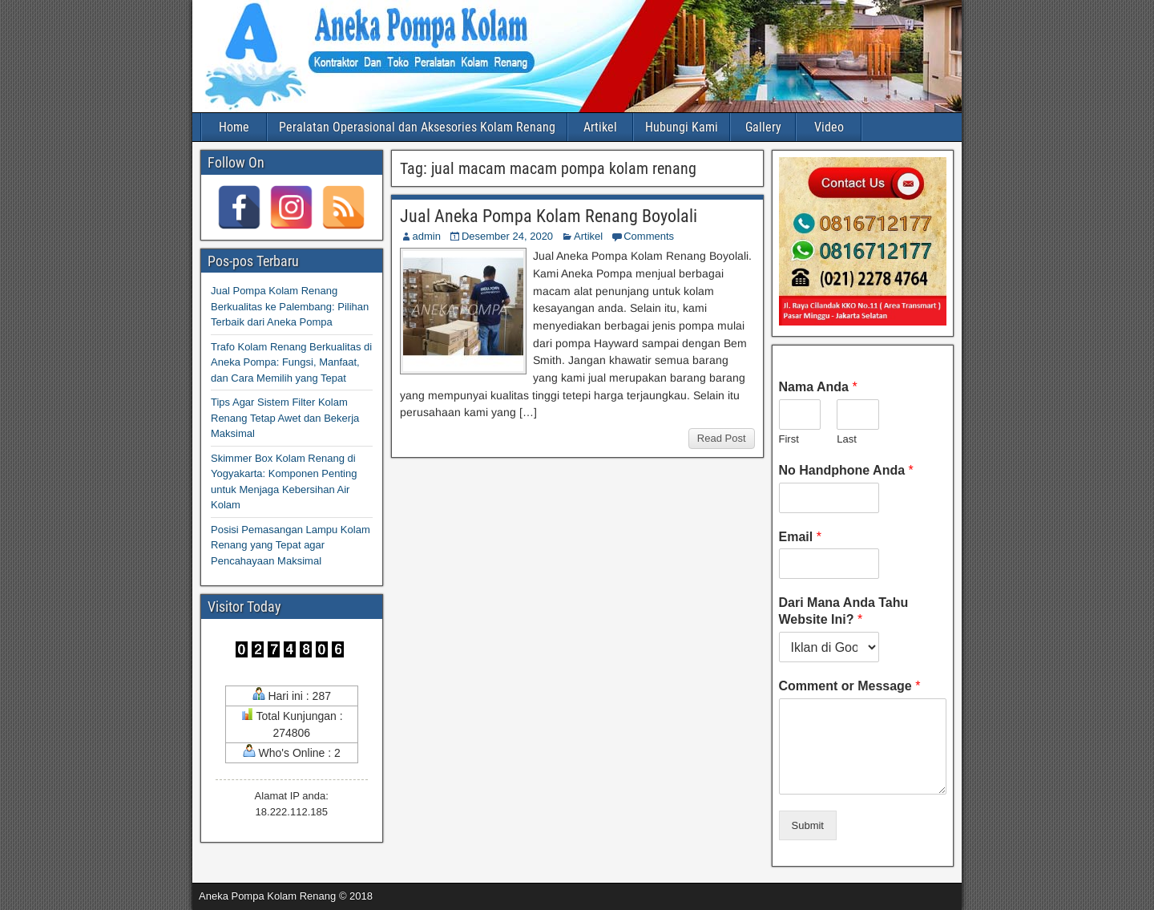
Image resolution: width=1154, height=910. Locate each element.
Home (234, 127)
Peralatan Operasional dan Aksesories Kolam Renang (417, 127)
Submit (808, 825)
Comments (648, 236)
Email (800, 537)
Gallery (763, 127)
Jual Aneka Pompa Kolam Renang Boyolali (548, 216)
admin (427, 236)
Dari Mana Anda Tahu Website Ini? (844, 611)
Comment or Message (850, 686)
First (789, 439)
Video (829, 127)
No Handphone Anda (846, 470)
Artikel (600, 127)
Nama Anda (818, 387)
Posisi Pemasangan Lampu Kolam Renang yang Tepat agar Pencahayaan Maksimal (290, 545)
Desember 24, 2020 (507, 236)
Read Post (721, 438)
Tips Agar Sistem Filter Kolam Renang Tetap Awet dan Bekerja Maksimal (285, 417)
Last (847, 439)
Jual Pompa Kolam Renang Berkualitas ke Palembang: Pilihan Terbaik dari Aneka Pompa (290, 306)
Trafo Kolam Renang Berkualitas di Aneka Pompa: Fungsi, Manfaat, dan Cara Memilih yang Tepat (291, 362)
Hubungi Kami (681, 127)
